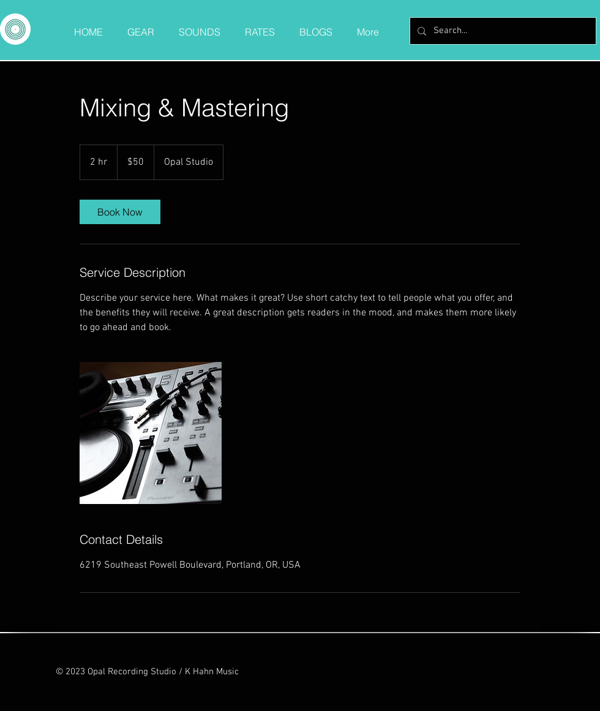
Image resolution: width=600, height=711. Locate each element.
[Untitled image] (151, 433)
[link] (120, 212)
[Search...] (501, 31)
